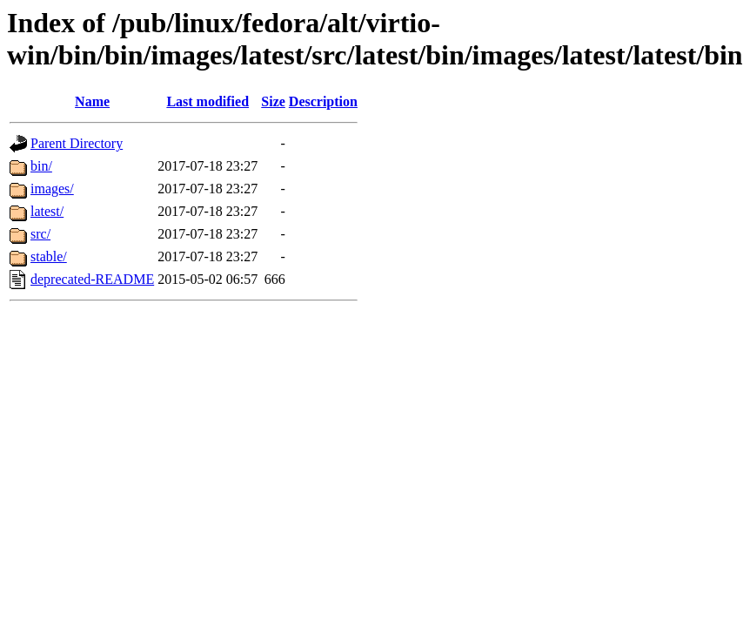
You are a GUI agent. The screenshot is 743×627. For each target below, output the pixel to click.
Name (92, 101)
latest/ (47, 211)
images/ (52, 188)
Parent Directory (76, 143)
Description (323, 101)
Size (273, 101)
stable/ (48, 256)
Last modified (207, 101)
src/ (40, 233)
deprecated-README (92, 279)
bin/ (41, 165)
